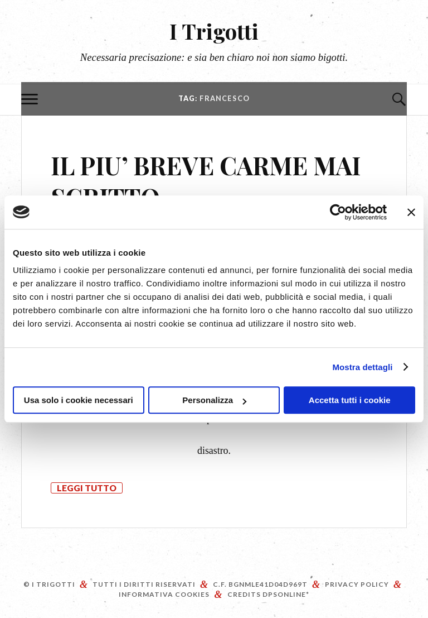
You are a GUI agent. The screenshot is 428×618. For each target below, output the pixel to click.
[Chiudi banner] (411, 212)
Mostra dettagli (362, 367)
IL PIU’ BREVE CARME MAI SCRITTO (206, 180)
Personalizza (214, 400)
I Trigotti (214, 31)
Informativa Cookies (164, 594)
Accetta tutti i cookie (350, 400)
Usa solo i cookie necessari (78, 400)
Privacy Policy (357, 584)
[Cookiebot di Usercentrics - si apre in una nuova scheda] (338, 212)
